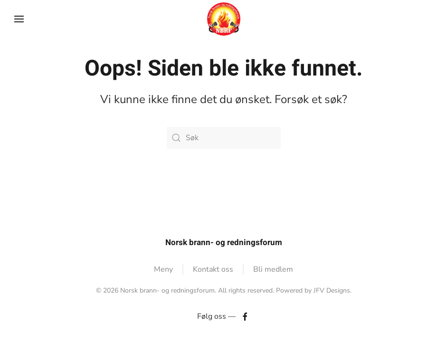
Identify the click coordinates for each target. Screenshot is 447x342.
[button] (19, 19)
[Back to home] (223, 19)
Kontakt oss (213, 269)
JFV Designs (332, 290)
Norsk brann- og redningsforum (223, 242)
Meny (163, 269)
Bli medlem (273, 269)
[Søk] (224, 138)
